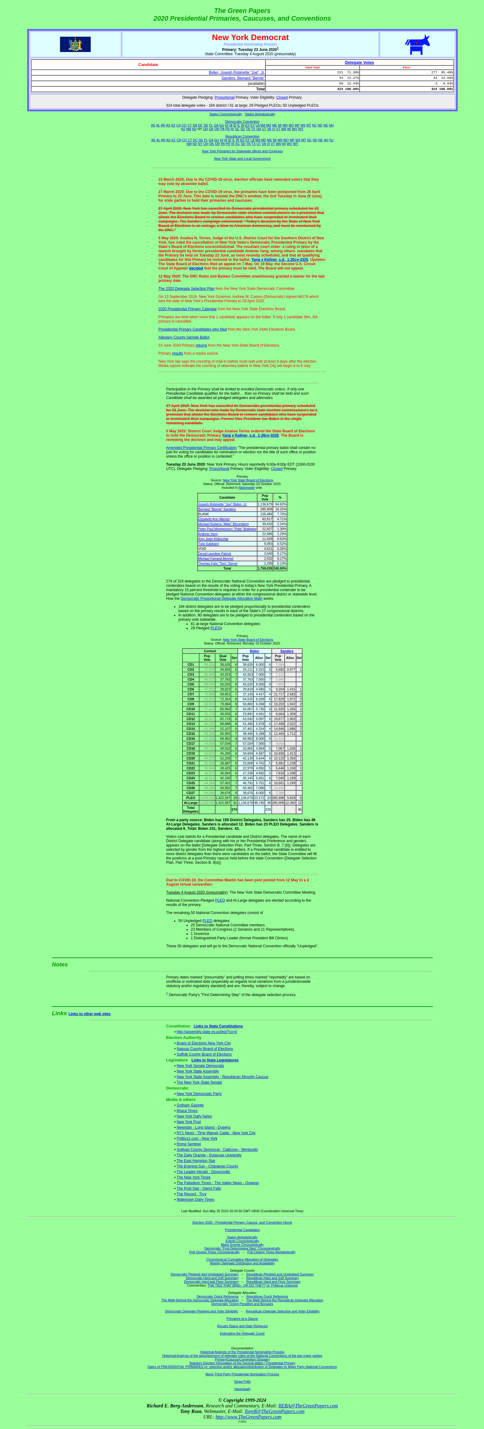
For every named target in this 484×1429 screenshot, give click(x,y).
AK (153, 125)
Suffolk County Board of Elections (204, 1054)
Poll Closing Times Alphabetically (271, 1252)
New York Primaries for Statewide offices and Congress (242, 151)
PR (227, 129)
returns (201, 345)
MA (263, 125)
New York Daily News (194, 1116)
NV (194, 129)
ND (320, 125)
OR (217, 129)
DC (200, 125)
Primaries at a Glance (242, 1318)
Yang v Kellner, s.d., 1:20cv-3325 (279, 259)
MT (309, 125)
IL (238, 125)
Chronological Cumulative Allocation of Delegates (242, 1259)
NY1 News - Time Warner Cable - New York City (216, 1133)
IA (230, 125)
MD (268, 125)
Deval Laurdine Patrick (214, 553)
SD (242, 129)
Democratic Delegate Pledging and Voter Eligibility (201, 1311)
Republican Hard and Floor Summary (273, 1281)
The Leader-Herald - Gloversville (203, 1172)
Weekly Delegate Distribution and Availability (242, 1263)
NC (314, 125)
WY (300, 129)
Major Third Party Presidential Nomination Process (242, 1374)
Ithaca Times (187, 1111)
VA (269, 129)
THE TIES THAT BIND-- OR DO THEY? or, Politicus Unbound (253, 1285)
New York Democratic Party (199, 1094)
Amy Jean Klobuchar (213, 539)
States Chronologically (225, 114)
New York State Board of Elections (248, 480)
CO (184, 125)
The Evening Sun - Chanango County (207, 1166)
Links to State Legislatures (215, 1060)
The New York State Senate (199, 1082)
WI (289, 129)
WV (294, 129)
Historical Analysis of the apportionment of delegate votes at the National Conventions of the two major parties (242, 1355)
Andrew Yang (208, 534)
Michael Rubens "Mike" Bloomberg (223, 524)
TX (253, 129)
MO (291, 125)
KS (247, 125)
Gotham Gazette (190, 1105)
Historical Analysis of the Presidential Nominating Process (242, 1352)
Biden (254, 651)
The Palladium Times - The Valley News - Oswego (218, 1183)
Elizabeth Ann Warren (214, 519)
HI (226, 125)
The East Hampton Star (196, 1161)
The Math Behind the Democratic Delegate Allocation (200, 1300)
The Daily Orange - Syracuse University (209, 1155)
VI (273, 129)
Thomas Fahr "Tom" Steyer (218, 563)
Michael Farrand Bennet (215, 558)
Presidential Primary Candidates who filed (192, 329)
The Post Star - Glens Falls (199, 1188)
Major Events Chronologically (242, 1244)
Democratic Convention (242, 121)
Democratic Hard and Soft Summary (212, 1278)
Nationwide (247, 487)
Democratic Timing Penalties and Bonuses (242, 1304)
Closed (282, 97)
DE (206, 125)
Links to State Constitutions (218, 1026)
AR (163, 125)
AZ (173, 125)
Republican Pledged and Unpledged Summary (280, 1274)
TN (248, 129)
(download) (242, 1389)
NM (188, 129)
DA (195, 125)
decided (196, 268)
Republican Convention (242, 136)
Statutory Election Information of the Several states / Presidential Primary (242, 1363)
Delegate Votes (359, 62)
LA (257, 125)
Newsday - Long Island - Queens (204, 1127)
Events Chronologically (242, 1241)
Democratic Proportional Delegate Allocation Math (221, 598)
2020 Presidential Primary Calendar (187, 309)
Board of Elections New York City (204, 1043)
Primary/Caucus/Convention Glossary (242, 1359)
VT (278, 129)
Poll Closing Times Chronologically (214, 1252)
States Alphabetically (260, 114)
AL (158, 125)
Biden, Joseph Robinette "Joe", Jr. (237, 72)
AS (168, 125)
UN (258, 129)
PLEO (215, 628)
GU (221, 125)
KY (252, 125)
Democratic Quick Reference (218, 1296)
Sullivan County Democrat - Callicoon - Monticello (217, 1149)
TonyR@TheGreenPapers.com (274, 1411)
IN (242, 125)
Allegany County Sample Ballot (183, 337)
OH (205, 129)
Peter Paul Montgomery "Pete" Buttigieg (227, 529)
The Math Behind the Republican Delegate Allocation (284, 1300)
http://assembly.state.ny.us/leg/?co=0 (207, 1032)
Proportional (225, 97)
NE (325, 125)
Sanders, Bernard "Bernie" (243, 78)
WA (283, 129)
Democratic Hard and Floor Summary (211, 1281)
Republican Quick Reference (267, 1296)
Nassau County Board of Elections (205, 1049)
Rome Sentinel (189, 1144)
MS (303, 125)
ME (274, 125)
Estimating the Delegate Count (242, 1333)
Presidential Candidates (242, 1230)
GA (216, 125)
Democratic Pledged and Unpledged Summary (205, 1274)
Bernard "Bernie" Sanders (217, 509)
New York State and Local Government (242, 158)
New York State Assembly (198, 1071)
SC (237, 129)
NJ (183, 129)
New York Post (189, 1122)
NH (331, 125)
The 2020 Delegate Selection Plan (186, 288)
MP (297, 125)
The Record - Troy (192, 1194)
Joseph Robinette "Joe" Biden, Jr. (222, 504)
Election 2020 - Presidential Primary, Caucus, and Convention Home (242, 1222)
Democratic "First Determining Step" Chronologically (242, 1248)
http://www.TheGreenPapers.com (248, 1416)
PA (222, 129)
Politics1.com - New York (197, 1138)
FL (211, 125)
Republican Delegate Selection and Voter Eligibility (283, 1311)
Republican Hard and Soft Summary (272, 1278)
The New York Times (194, 1177)
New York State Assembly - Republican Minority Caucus (222, 1077)
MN (285, 125)
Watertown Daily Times (195, 1199)
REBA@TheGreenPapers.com (308, 1405)
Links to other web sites (90, 1014)
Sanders (286, 651)
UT (264, 129)
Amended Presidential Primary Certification (201, 448)
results (177, 353)
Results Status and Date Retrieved (242, 1326)
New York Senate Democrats (200, 1066)
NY (200, 144)
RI (232, 129)
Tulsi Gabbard (208, 544)
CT (189, 125)
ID (234, 125)
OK (211, 129)
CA (178, 125)
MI (280, 125)
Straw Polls (242, 1381)
